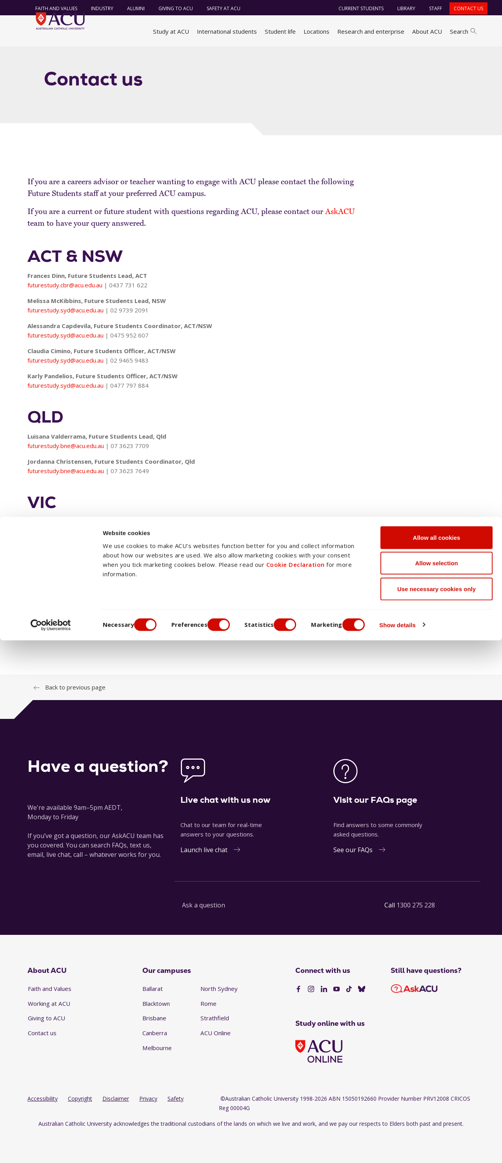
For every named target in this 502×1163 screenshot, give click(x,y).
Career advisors (118, 56)
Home (38, 56)
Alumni (129, 8)
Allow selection (436, 1086)
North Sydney (219, 1016)
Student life (280, 31)
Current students (354, 8)
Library (400, 8)
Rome (208, 1031)
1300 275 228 (416, 933)
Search (463, 31)
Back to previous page (75, 715)
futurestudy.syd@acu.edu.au (65, 338)
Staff (429, 8)
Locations (316, 31)
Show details (421, 1147)
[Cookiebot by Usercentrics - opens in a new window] (50, 1148)
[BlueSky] (361, 1017)
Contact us (462, 8)
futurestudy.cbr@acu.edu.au (64, 313)
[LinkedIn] (324, 1017)
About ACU (427, 31)
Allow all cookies (436, 1060)
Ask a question (203, 933)
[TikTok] (349, 1017)
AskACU (340, 239)
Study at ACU (171, 31)
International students (227, 31)
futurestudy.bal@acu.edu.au (64, 584)
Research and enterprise (370, 31)
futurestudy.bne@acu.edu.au (65, 473)
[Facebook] (298, 1017)
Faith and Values (50, 8)
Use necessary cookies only (436, 1111)
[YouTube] (336, 1017)
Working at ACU (49, 1031)
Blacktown (156, 1031)
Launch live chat (203, 877)
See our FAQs (353, 877)
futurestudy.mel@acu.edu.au (65, 559)
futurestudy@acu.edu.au (160, 660)
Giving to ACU (169, 8)
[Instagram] (311, 1017)
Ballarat (152, 1016)
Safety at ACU (217, 8)
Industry (96, 8)
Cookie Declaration (295, 1087)
